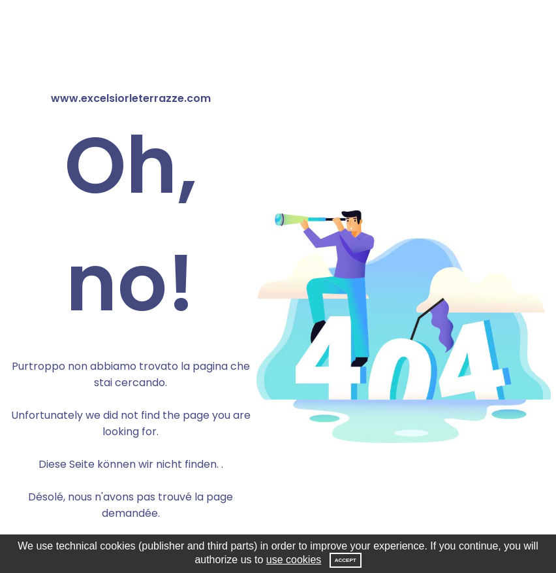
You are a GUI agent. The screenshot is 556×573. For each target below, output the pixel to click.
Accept (345, 560)
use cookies (294, 559)
